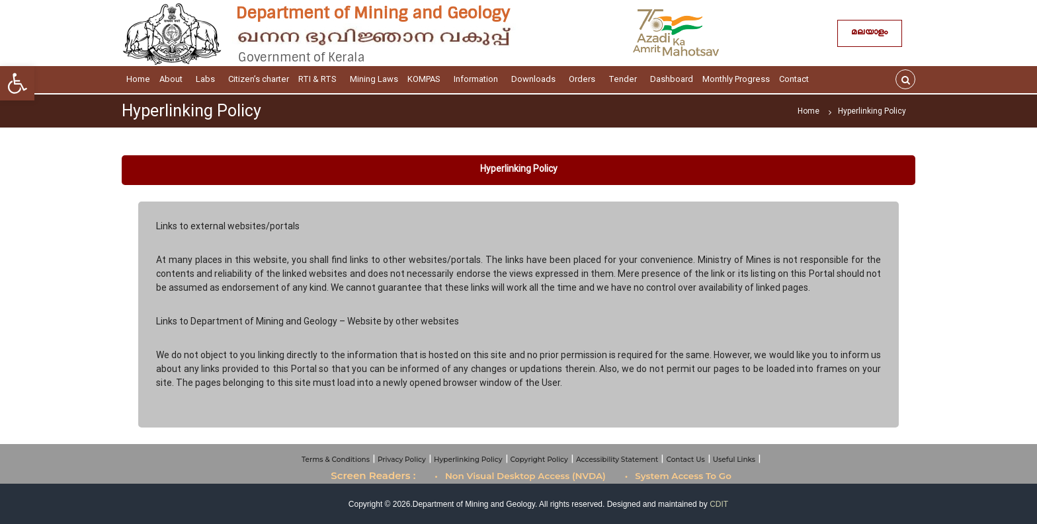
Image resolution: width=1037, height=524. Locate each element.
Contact (796, 79)
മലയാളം (869, 33)
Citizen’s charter (258, 79)
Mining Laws (374, 79)
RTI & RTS (319, 79)
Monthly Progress (736, 79)
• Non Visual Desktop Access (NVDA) (520, 475)
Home (138, 79)
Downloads (535, 79)
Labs (207, 79)
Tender (624, 79)
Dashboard (671, 79)
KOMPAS (425, 79)
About (173, 79)
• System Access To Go (678, 475)
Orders (584, 79)
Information (478, 79)
